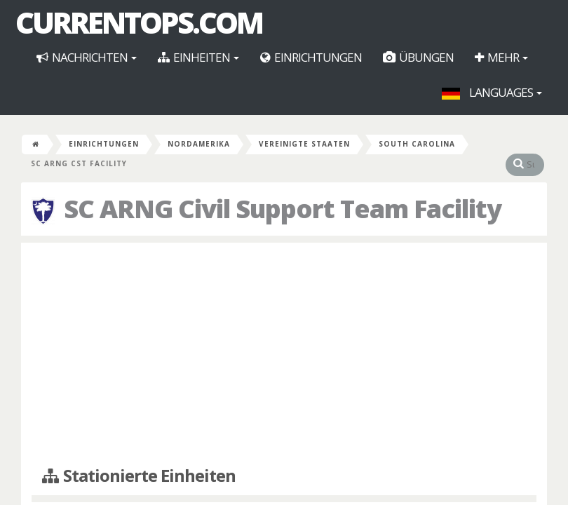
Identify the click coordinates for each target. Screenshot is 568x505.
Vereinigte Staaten (304, 144)
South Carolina (417, 144)
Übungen (418, 57)
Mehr (501, 57)
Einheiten (198, 57)
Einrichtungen (311, 57)
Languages (492, 92)
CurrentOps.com (138, 22)
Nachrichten (86, 57)
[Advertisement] (284, 355)
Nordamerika (199, 144)
